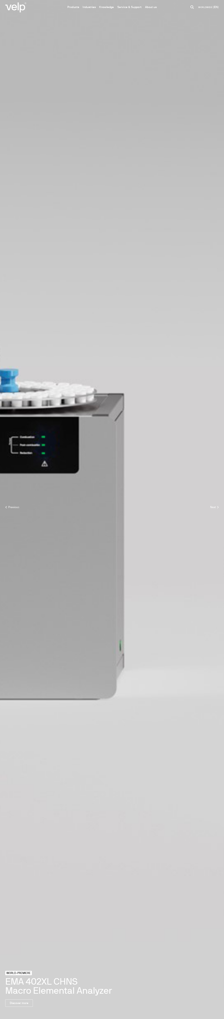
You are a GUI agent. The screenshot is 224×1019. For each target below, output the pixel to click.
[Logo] (15, 7)
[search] (192, 7)
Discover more (19, 1003)
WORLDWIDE (205, 7)
